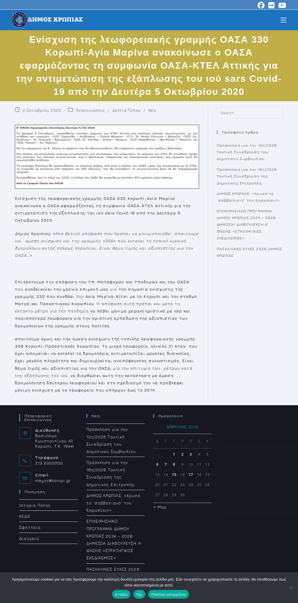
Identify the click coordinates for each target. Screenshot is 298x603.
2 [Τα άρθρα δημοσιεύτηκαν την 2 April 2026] (182, 454)
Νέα (152, 110)
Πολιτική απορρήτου (168, 594)
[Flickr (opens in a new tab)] (271, 5)
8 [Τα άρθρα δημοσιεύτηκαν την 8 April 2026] (174, 464)
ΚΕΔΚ (24, 516)
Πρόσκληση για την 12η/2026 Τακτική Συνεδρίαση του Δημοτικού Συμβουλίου (247, 152)
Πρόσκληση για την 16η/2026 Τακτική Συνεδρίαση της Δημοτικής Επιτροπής (247, 176)
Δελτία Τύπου (126, 110)
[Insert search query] (250, 113)
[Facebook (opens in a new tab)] (261, 5)
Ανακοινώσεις (90, 110)
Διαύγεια (29, 538)
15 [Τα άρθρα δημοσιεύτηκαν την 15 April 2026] (174, 474)
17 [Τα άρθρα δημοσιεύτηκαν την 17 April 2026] (191, 474)
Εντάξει (121, 594)
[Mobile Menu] (283, 20)
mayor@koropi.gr (53, 480)
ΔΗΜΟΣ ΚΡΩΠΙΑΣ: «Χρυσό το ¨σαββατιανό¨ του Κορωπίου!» (113, 503)
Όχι (139, 594)
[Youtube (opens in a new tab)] (281, 5)
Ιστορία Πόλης (35, 505)
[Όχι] (291, 587)
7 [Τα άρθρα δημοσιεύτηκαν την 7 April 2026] (166, 464)
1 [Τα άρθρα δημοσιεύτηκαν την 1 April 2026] (174, 454)
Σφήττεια (30, 527)
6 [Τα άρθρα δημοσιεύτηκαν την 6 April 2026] (157, 464)
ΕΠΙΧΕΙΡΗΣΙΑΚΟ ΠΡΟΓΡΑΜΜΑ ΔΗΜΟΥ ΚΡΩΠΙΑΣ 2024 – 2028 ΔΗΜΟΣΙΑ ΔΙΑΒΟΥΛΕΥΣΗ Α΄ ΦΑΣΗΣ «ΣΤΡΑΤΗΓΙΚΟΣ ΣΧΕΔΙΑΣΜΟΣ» (246, 225)
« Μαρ (160, 506)
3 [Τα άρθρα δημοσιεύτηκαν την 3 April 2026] (191, 454)
